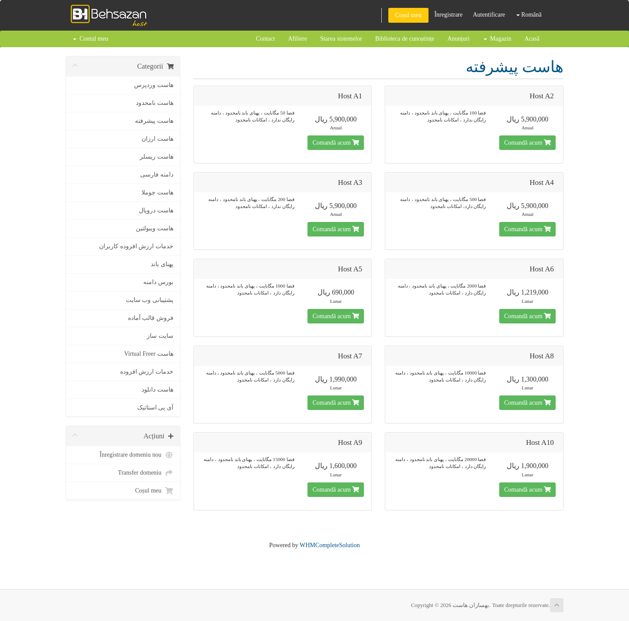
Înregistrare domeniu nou (136, 455)
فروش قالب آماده (150, 318)
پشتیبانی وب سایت (149, 300)
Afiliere (297, 38)
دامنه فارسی (156, 174)
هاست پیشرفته (154, 121)
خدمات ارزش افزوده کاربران (136, 246)
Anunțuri (458, 38)
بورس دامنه (158, 282)
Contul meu (90, 38)
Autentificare (489, 14)
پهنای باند (162, 264)
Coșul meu (408, 15)
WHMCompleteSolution (330, 545)
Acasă (532, 38)
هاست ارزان (157, 138)
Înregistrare (448, 14)
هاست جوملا (157, 192)
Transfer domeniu (145, 473)
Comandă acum (335, 142)
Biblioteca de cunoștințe (404, 38)
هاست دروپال (156, 210)
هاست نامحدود (154, 103)
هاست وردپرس (153, 85)
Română (529, 14)
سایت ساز (160, 336)
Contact (265, 38)
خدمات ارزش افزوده (146, 371)
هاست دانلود (157, 389)
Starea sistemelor (341, 38)
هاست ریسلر (156, 156)
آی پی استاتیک (155, 407)
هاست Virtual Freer (148, 353)
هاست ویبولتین (154, 228)
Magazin (497, 38)
